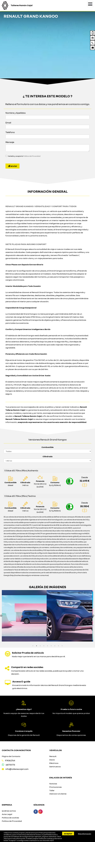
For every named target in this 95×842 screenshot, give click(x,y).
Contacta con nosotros (16, 750)
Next (93, 616)
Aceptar (68, 833)
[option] (25, 616)
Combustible (47, 447)
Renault (52, 756)
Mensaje (9, 142)
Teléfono (10, 132)
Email (8, 122)
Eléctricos (53, 763)
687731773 (10, 764)
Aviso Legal (7, 814)
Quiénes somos (9, 811)
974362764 (10, 760)
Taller (51, 790)
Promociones (55, 787)
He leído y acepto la (24, 156)
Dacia (52, 759)
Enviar (12, 166)
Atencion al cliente (57, 793)
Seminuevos (55, 766)
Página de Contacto (11, 756)
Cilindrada (47, 456)
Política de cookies (10, 817)
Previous (1, 616)
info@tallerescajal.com (16, 769)
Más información (84, 834)
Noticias (53, 783)
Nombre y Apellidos (15, 112)
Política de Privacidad (31, 156)
